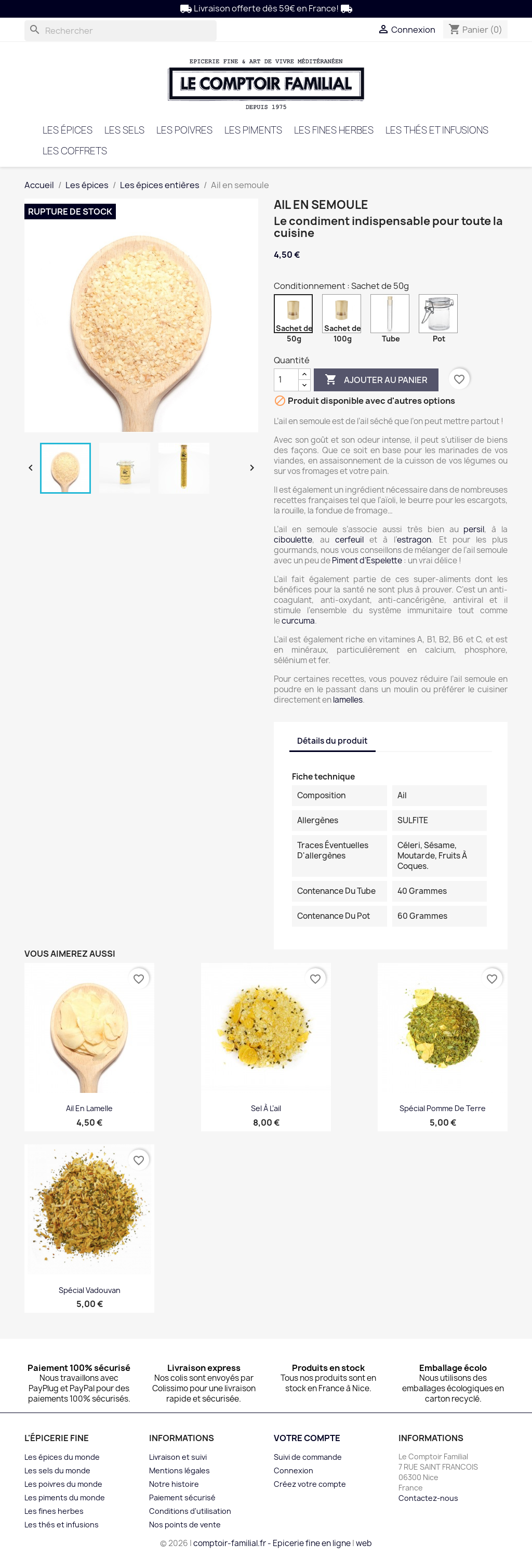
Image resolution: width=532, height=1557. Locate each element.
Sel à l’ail (266, 1108)
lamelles (348, 699)
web (364, 1543)
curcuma (298, 620)
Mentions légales (179, 1470)
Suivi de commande (308, 1457)
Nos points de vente (185, 1524)
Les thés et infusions (436, 130)
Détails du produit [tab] (332, 740)
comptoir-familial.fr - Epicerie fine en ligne (272, 1543)
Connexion (293, 1470)
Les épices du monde (62, 1457)
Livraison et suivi (178, 1457)
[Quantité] (286, 379)
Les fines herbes (334, 130)
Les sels (124, 130)
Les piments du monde (64, 1497)
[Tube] (392, 316)
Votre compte (307, 1438)
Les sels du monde (57, 1470)
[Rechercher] (120, 30)
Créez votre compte (310, 1484)
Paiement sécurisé (182, 1497)
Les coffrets (75, 150)
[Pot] (440, 316)
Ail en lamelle (89, 1108)
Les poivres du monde (63, 1484)
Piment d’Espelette (368, 560)
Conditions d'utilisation (190, 1511)
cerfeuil (349, 539)
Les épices (67, 130)
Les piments (253, 130)
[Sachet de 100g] (343, 316)
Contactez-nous (428, 1498)
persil (473, 529)
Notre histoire (174, 1484)
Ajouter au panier (376, 380)
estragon (414, 539)
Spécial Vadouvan (90, 1290)
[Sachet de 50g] (295, 316)
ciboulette (293, 539)
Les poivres (184, 130)
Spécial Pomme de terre (443, 1108)
